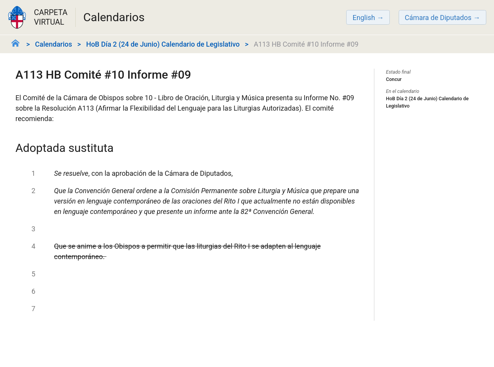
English (363, 17)
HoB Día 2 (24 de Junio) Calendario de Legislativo (163, 44)
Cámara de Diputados (438, 17)
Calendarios (53, 44)
